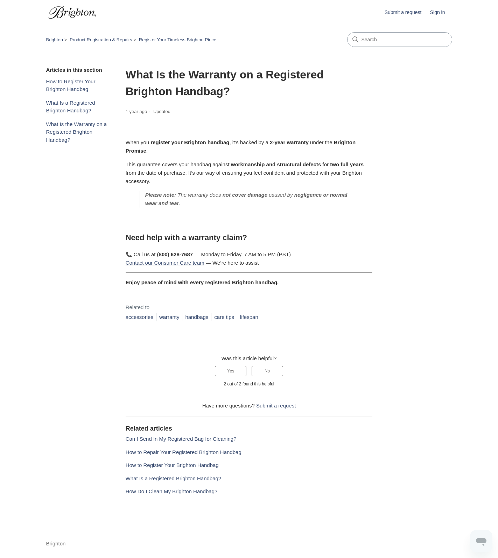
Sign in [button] (437, 12)
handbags (196, 317)
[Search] (400, 40)
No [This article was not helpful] (267, 371)
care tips (224, 317)
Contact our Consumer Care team (165, 263)
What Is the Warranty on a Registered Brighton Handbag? (76, 132)
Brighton (54, 39)
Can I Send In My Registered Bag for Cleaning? (181, 439)
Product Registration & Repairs (101, 39)
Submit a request (403, 12)
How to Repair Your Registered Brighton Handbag (183, 452)
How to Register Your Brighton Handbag (71, 85)
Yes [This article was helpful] (230, 371)
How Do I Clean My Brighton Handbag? (172, 491)
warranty (169, 317)
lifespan (249, 317)
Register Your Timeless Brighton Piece (177, 39)
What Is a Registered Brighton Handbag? (70, 107)
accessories (139, 317)
